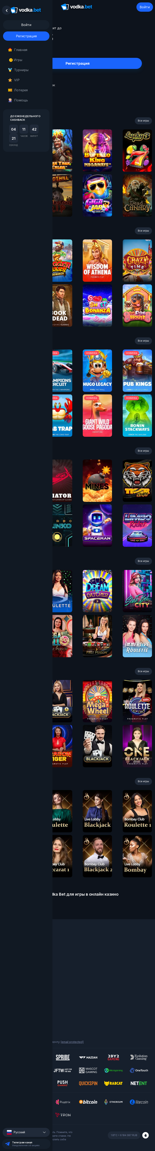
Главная (17, 50)
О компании (11, 947)
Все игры (143, 120)
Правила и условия (16, 993)
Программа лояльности (19, 952)
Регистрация (26, 36)
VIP (14, 80)
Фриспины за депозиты (19, 969)
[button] (26, 1132)
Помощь (18, 100)
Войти (145, 7)
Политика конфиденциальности (25, 1004)
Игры (15, 60)
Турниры (18, 70)
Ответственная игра (17, 999)
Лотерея (18, 90)
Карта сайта (11, 1010)
